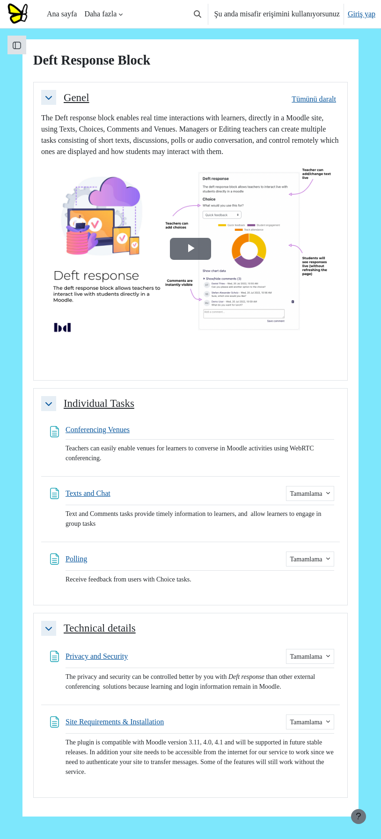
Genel (76, 97)
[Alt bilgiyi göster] (358, 816)
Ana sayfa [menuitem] (62, 14)
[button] (197, 14)
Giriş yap (361, 14)
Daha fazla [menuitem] (100, 14)
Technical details (100, 628)
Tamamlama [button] (307, 493)
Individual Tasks (99, 403)
